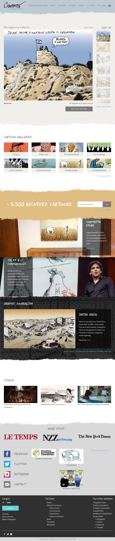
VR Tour (72, 5)
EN (104, 5)
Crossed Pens (98, 511)
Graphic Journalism (100, 505)
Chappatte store (99, 502)
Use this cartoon (79, 109)
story (88, 340)
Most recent (55, 508)
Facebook (100, 524)
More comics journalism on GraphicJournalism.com (87, 351)
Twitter (100, 522)
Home (49, 502)
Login (10, 508)
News (52, 5)
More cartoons (104, 106)
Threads (100, 527)
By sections (54, 513)
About (81, 5)
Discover (90, 248)
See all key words (103, 210)
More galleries (104, 176)
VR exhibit (51, 524)
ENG (9, 502)
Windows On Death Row (102, 513)
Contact (5, 514)
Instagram (101, 519)
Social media (98, 516)
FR (99, 5)
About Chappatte (9, 519)
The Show (61, 5)
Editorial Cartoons (38, 5)
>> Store (91, 5)
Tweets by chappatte (99, 450)
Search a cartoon (56, 516)
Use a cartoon (7, 516)
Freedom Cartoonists (101, 508)
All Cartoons (55, 511)
